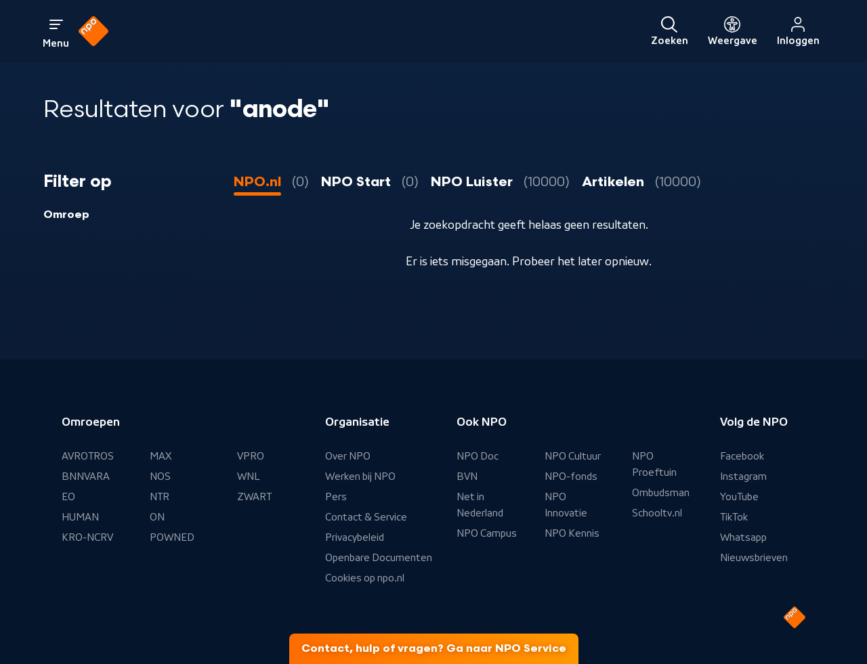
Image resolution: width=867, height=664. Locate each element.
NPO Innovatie (566, 504)
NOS (160, 476)
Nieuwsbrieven (754, 557)
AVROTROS (88, 456)
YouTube (739, 496)
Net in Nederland (480, 504)
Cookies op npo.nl (364, 578)
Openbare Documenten (378, 557)
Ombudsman (661, 492)
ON (157, 517)
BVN (467, 476)
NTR (159, 496)
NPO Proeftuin (654, 464)
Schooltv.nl (657, 513)
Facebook (742, 456)
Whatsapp (743, 537)
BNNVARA (86, 476)
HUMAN (80, 517)
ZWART (254, 496)
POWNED (172, 537)
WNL (248, 476)
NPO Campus (487, 533)
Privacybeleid (354, 537)
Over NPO (348, 456)
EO (68, 496)
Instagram (743, 476)
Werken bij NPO (360, 476)
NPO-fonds (571, 476)
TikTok (734, 517)
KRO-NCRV (87, 537)
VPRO (250, 456)
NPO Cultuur (573, 456)
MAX (160, 456)
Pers (336, 496)
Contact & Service (366, 517)
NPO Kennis (572, 533)
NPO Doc (478, 456)
